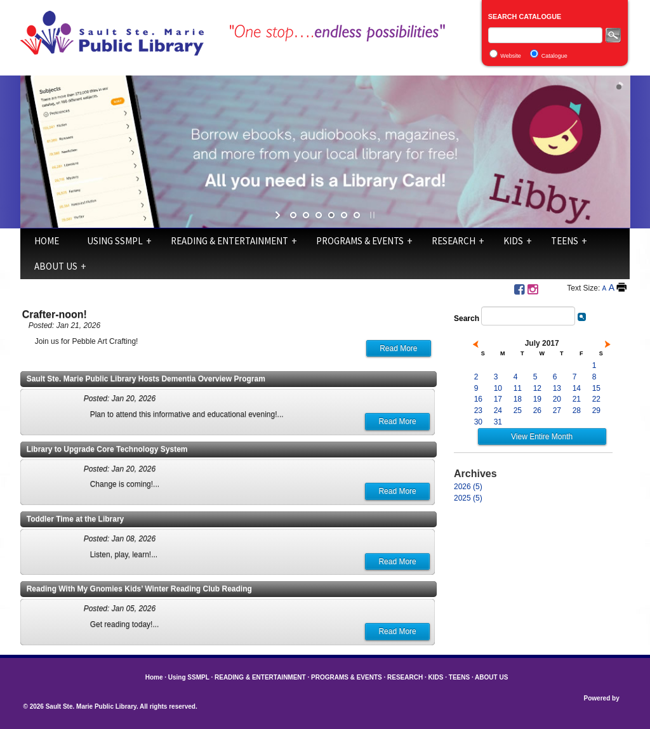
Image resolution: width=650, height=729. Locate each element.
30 (478, 421)
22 (596, 399)
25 (518, 410)
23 (478, 410)
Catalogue (554, 56)
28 (577, 410)
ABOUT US (55, 266)
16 (478, 399)
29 (596, 410)
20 (557, 399)
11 (518, 388)
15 (596, 388)
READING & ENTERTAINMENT (229, 241)
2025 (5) (468, 498)
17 (498, 399)
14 (577, 388)
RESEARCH (453, 241)
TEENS (564, 241)
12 (537, 388)
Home (46, 241)
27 (557, 410)
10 (498, 388)
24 (498, 410)
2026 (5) (468, 486)
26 (537, 410)
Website (510, 56)
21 (577, 399)
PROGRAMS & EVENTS (360, 241)
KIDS (513, 241)
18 (518, 399)
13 (557, 388)
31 (498, 421)
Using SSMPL (115, 241)
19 (537, 399)
